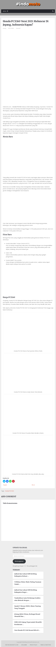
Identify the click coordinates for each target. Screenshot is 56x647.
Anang (4, 28)
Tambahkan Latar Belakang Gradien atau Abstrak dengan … (27, 599)
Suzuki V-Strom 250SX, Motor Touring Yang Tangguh (27, 607)
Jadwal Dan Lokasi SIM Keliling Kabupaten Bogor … (25, 591)
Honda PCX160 (9, 491)
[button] (4, 481)
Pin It (33, 485)
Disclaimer (24, 645)
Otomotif (18, 28)
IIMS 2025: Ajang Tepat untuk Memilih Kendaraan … (28, 623)
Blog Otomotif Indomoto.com (32, 642)
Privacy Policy (33, 645)
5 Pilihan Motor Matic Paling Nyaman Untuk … (27, 583)
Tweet (5, 485)
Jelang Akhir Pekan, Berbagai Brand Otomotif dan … (27, 615)
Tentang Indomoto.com (11, 645)
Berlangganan (19, 561)
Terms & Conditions (45, 645)
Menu (4, 11)
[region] (28, 90)
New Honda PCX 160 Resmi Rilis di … (27, 630)
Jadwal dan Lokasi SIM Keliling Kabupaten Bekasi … (25, 575)
